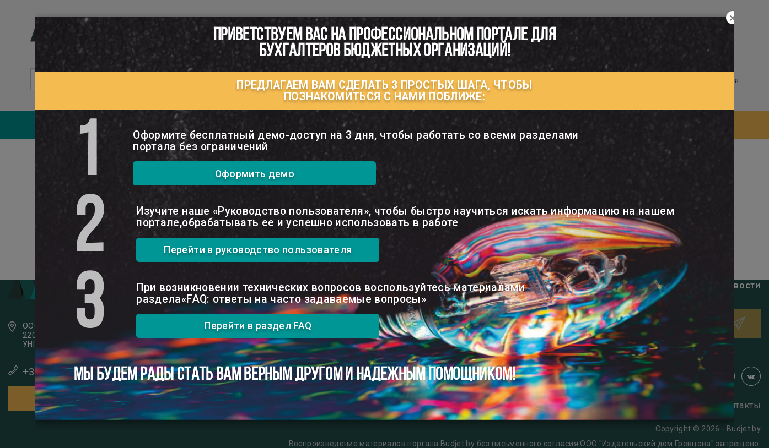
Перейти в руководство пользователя (258, 249)
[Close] (732, 18)
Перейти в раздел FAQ (257, 325)
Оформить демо (255, 173)
